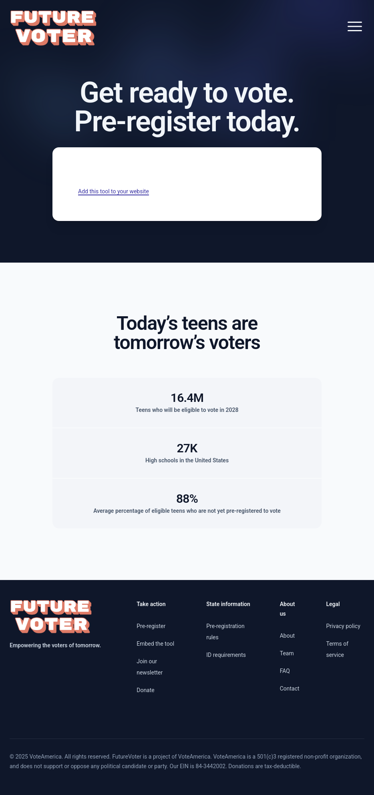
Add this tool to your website (113, 191)
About (287, 635)
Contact (290, 688)
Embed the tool (155, 643)
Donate (146, 690)
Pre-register (151, 626)
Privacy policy (343, 626)
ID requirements (226, 655)
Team (287, 653)
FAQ (285, 671)
